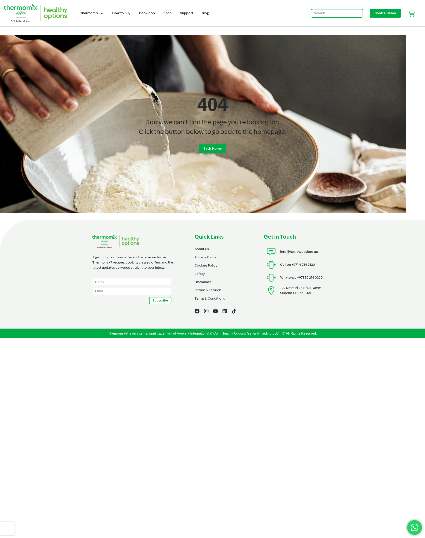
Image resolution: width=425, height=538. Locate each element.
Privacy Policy (205, 257)
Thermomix (92, 13)
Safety (200, 274)
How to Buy (121, 13)
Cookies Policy (206, 265)
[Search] (358, 13)
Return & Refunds (208, 290)
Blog (205, 13)
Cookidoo (147, 13)
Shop (167, 13)
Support (186, 13)
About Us (202, 249)
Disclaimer (203, 282)
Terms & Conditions (210, 298)
